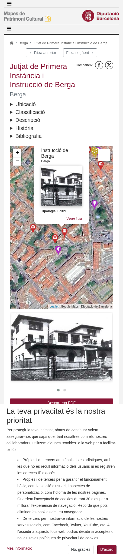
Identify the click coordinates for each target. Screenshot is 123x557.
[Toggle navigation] (9, 4)
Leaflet (54, 306)
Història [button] (24, 128)
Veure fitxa (74, 218)
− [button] (17, 161)
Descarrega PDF (61, 403)
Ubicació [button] (25, 104)
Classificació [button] (30, 112)
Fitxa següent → (80, 52)
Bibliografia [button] (28, 136)
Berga (23, 43)
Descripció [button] (27, 120)
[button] (61, 347)
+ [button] (17, 153)
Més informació (19, 552)
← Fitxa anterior (42, 52)
